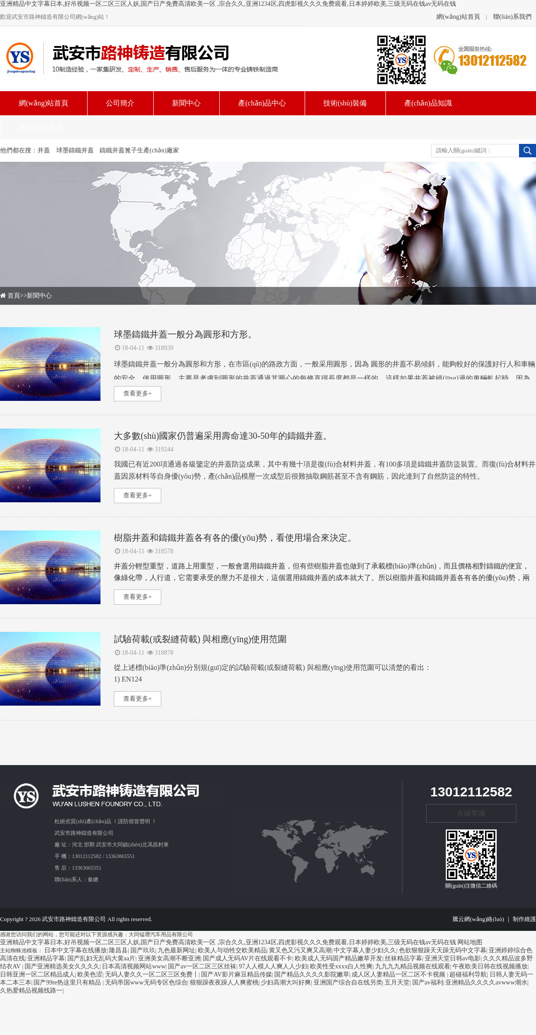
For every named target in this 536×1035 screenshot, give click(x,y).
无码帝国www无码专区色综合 (146, 982)
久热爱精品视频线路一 (31, 990)
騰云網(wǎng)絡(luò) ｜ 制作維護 (494, 919)
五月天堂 (397, 982)
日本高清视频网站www (133, 966)
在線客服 (471, 813)
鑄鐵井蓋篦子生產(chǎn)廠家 (139, 150)
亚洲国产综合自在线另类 (348, 982)
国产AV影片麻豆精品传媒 (236, 974)
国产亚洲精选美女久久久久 (62, 966)
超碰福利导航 (468, 974)
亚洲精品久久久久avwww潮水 (486, 982)
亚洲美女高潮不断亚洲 (169, 958)
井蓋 (44, 150)
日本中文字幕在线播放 (75, 950)
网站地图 (469, 942)
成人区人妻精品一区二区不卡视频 (399, 974)
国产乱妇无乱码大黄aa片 (101, 958)
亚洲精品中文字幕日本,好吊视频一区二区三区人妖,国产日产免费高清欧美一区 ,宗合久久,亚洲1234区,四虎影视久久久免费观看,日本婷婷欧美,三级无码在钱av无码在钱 (228, 3)
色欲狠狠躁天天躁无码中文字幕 (442, 950)
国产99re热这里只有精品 (68, 982)
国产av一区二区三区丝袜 (202, 966)
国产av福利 (427, 982)
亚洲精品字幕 (46, 958)
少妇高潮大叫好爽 (286, 982)
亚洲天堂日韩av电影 (453, 958)
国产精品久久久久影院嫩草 (311, 974)
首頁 (14, 295)
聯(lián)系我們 (512, 16)
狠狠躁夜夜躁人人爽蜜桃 (224, 982)
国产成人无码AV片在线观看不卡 (247, 958)
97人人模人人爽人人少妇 (273, 966)
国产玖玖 (142, 950)
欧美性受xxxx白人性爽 (341, 966)
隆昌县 (118, 950)
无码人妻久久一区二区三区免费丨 (152, 974)
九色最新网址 (176, 950)
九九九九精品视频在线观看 (412, 966)
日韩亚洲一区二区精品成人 (37, 974)
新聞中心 (39, 295)
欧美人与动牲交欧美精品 (232, 950)
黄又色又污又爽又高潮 (300, 950)
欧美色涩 (89, 974)
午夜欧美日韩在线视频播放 (490, 966)
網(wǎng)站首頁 (458, 16)
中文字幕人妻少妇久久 (365, 950)
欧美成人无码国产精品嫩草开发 (338, 958)
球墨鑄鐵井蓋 (75, 150)
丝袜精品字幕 (403, 958)
